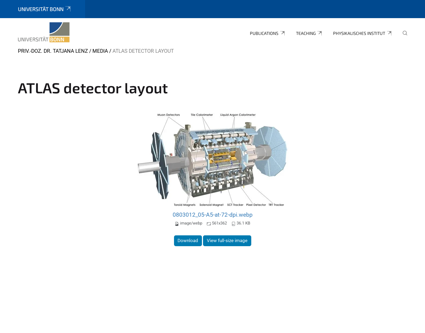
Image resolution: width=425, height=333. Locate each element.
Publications (267, 33)
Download (188, 240)
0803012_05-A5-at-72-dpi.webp (213, 214)
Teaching (309, 33)
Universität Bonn (45, 9)
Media (100, 51)
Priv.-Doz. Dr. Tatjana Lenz (53, 51)
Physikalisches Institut (362, 33)
